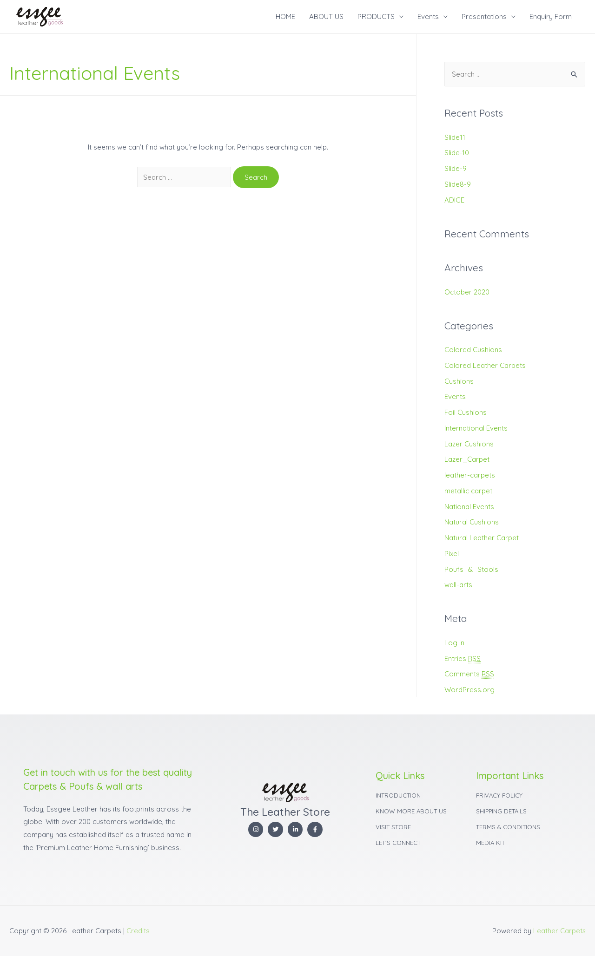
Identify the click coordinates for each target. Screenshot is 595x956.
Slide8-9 (457, 184)
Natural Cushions (471, 521)
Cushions (459, 381)
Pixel (451, 553)
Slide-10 (456, 152)
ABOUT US (326, 16)
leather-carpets (469, 475)
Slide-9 (455, 168)
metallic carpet (468, 490)
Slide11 (454, 137)
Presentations (484, 16)
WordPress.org (469, 689)
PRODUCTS (376, 16)
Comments (469, 674)
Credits (138, 930)
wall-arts (458, 584)
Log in (454, 642)
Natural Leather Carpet (481, 537)
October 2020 (466, 292)
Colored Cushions (473, 349)
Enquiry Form (550, 16)
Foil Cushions (465, 412)
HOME (285, 16)
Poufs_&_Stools (471, 569)
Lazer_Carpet (466, 459)
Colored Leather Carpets (485, 365)
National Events (469, 506)
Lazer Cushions (469, 443)
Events (428, 16)
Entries (462, 658)
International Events (476, 428)
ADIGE (454, 200)
